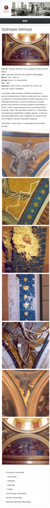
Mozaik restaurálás (14, 497)
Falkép (10, 489)
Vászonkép (12, 477)
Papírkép (11, 485)
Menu (25, 20)
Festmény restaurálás (15, 472)
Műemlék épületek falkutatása (18, 502)
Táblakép (11, 481)
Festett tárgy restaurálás (16, 493)
